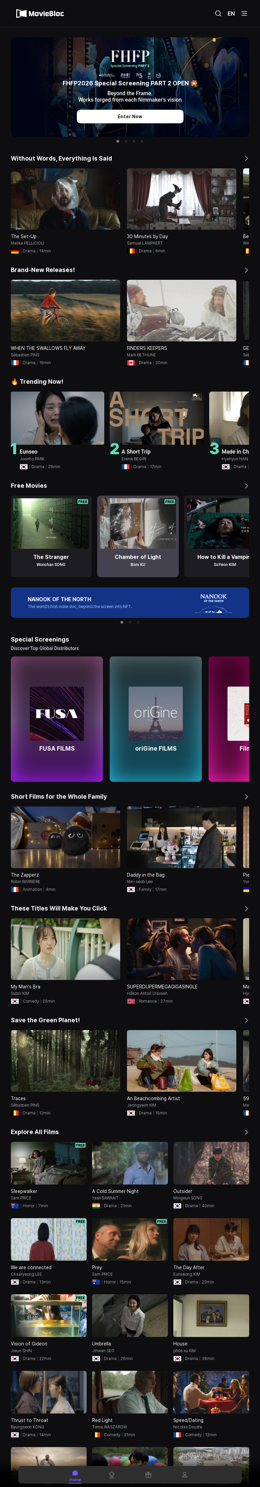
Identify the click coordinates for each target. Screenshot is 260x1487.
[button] (117, 141)
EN (231, 13)
